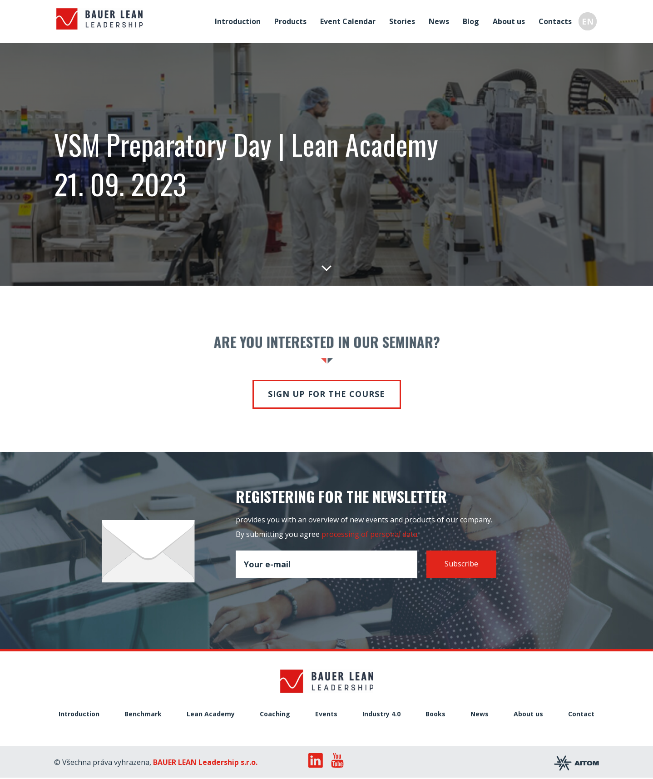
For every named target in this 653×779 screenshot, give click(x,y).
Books (435, 714)
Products (293, 20)
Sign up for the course (326, 393)
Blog (473, 20)
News (441, 20)
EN (590, 20)
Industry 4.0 (381, 714)
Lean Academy (211, 714)
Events (326, 714)
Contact (581, 714)
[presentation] (305, 598)
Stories (404, 20)
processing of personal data (369, 534)
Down (326, 267)
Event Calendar (350, 20)
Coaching (275, 714)
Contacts (557, 20)
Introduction (240, 20)
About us (511, 20)
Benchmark (143, 714)
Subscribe (461, 564)
